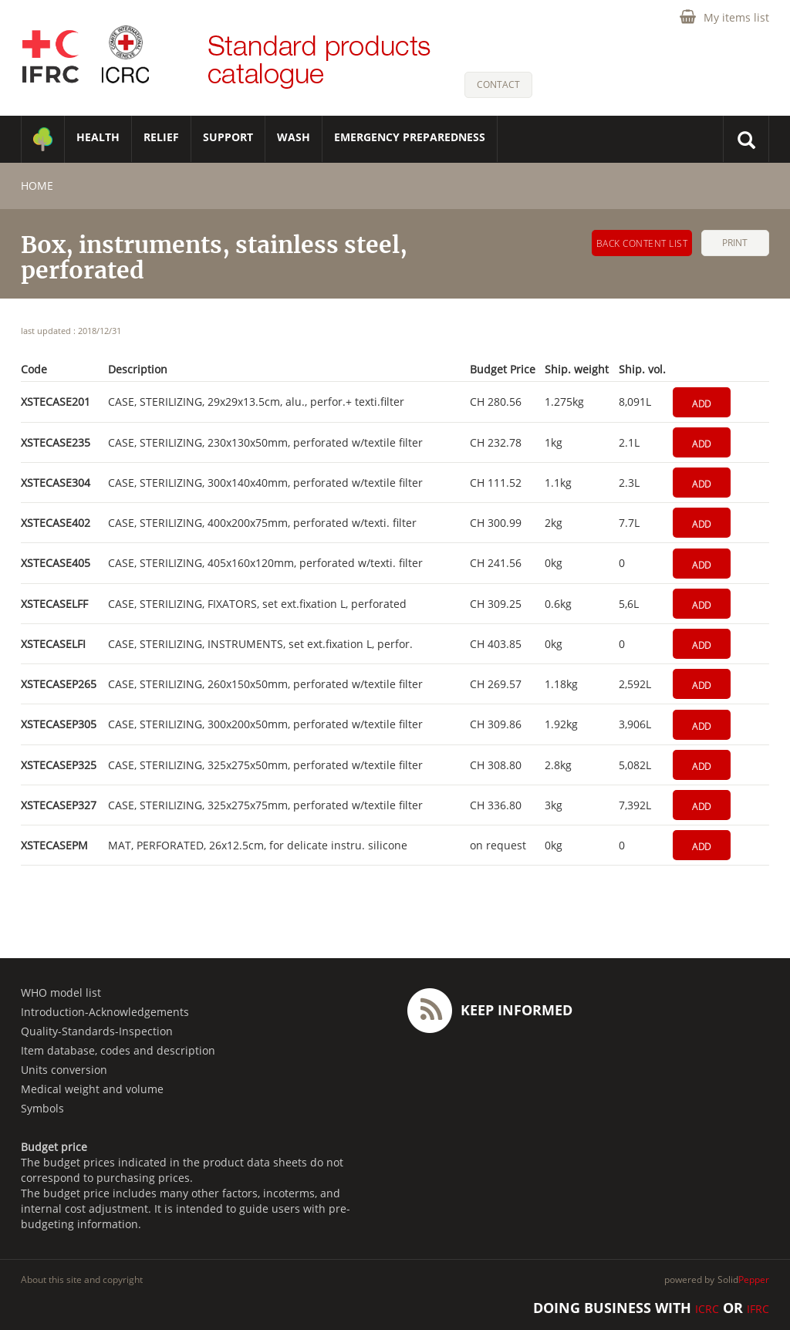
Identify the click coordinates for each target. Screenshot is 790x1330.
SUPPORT (228, 137)
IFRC (758, 1308)
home (37, 185)
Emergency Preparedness (409, 137)
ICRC (707, 1308)
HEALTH (98, 137)
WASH (293, 137)
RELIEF (161, 137)
